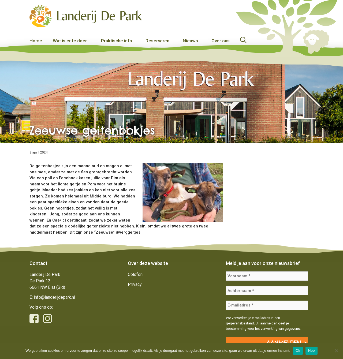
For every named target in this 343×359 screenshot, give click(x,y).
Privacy (135, 284)
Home (35, 40)
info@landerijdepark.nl (54, 297)
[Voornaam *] (267, 276)
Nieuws (190, 40)
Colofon (135, 274)
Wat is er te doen (70, 40)
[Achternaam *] (267, 291)
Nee (311, 351)
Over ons (220, 40)
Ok (298, 351)
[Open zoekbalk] (277, 40)
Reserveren (157, 40)
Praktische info (116, 40)
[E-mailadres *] (267, 305)
